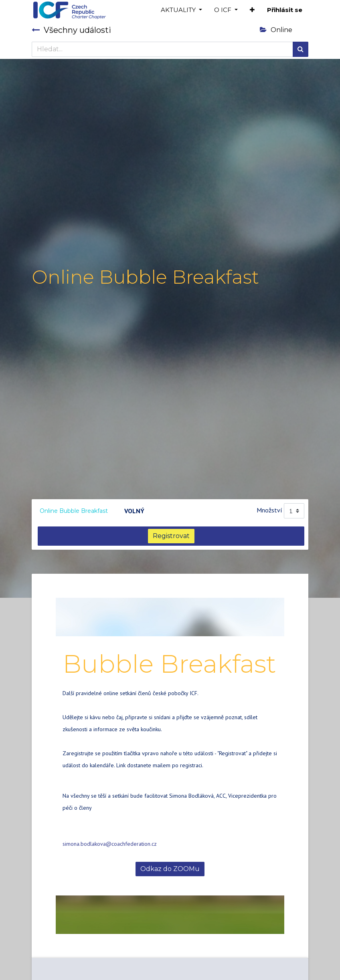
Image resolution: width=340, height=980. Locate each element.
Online (276, 30)
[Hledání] (300, 49)
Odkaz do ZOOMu (170, 869)
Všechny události (71, 30)
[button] (252, 10)
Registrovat (171, 536)
